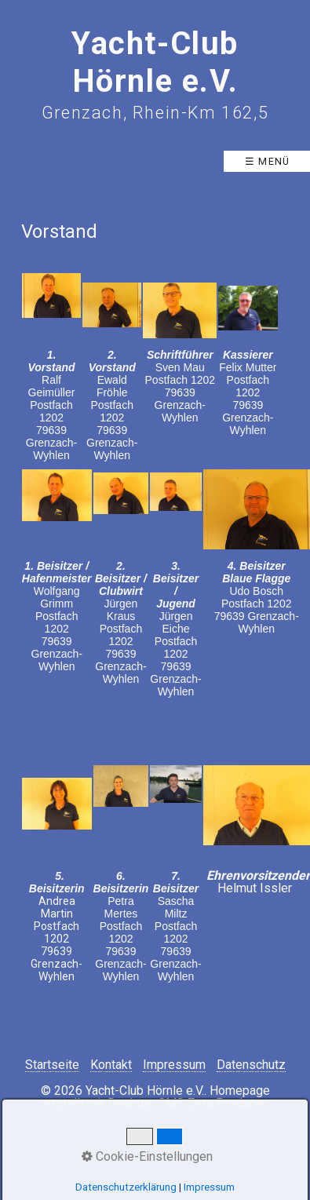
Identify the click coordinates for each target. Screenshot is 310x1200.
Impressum (174, 1065)
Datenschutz (251, 1065)
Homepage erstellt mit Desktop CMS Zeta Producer (157, 1097)
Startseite (52, 1065)
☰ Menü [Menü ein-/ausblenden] (267, 161)
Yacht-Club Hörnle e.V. (155, 62)
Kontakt (111, 1065)
